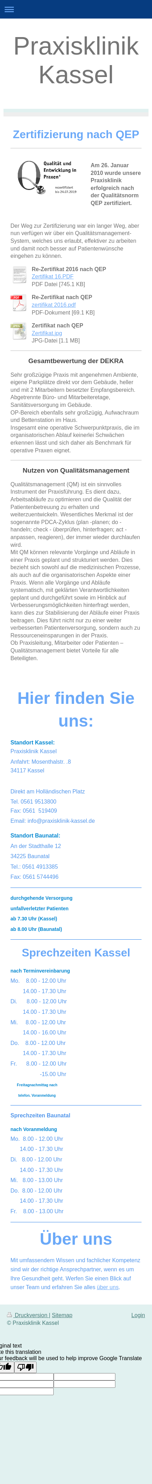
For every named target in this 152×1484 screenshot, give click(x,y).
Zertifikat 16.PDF (53, 277)
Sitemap (62, 1315)
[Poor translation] (25, 1367)
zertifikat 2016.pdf (54, 305)
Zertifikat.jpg (47, 333)
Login (138, 1315)
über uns (108, 1287)
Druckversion (28, 1315)
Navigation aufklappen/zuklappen (76, 9)
